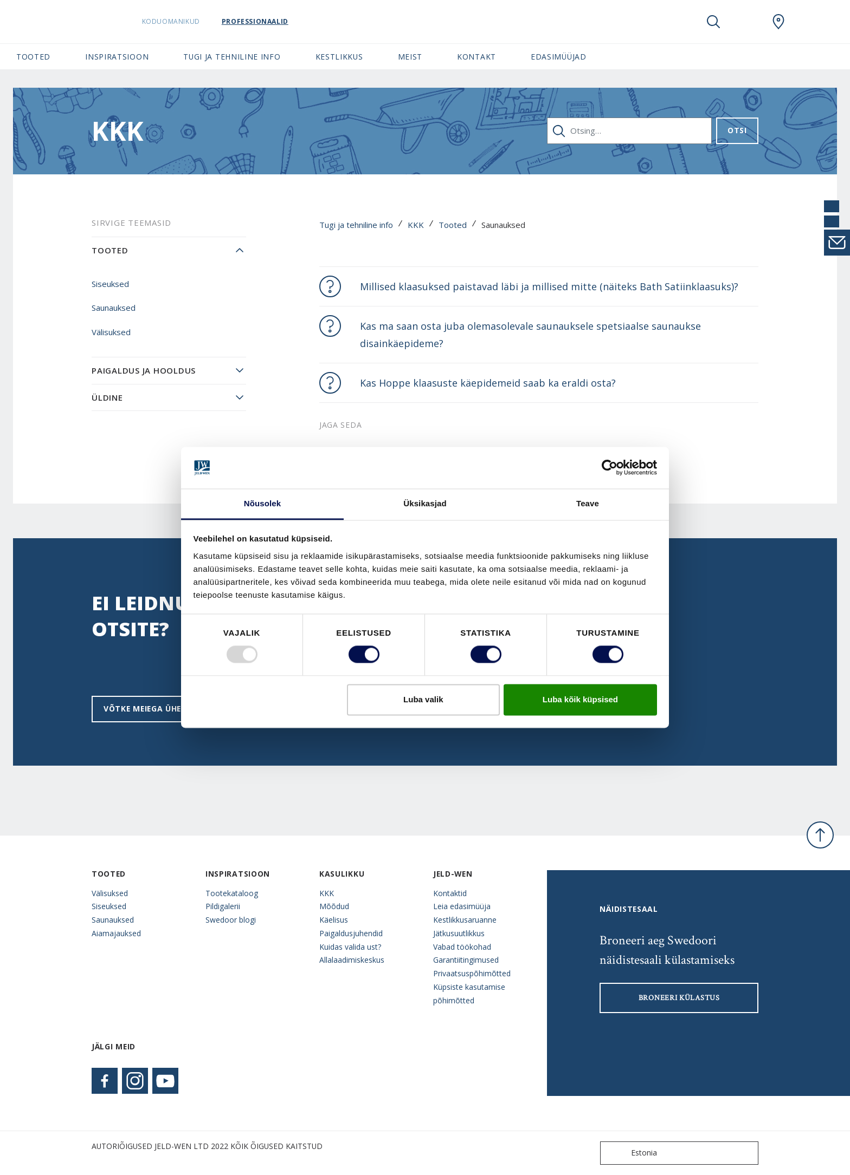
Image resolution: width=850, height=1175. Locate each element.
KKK (416, 224)
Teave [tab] (587, 503)
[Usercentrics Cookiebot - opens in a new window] (609, 468)
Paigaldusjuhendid (351, 933)
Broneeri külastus (679, 998)
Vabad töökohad (462, 947)
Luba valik (423, 699)
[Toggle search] (713, 21)
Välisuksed (111, 332)
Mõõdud (334, 906)
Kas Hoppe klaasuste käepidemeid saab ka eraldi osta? (488, 382)
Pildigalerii (222, 906)
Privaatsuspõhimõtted (472, 973)
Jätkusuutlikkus (459, 933)
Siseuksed (110, 283)
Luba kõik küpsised (580, 699)
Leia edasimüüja (462, 906)
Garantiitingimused (466, 960)
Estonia (631, 1153)
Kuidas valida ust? (350, 947)
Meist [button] (410, 56)
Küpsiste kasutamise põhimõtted (469, 994)
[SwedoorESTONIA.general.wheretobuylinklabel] (778, 21)
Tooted (453, 224)
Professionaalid (275, 21)
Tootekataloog (231, 893)
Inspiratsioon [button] (117, 56)
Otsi (737, 130)
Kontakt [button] (476, 56)
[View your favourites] (746, 21)
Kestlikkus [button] (339, 56)
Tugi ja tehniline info (356, 224)
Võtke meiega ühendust (157, 708)
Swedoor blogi (230, 920)
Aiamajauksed (116, 933)
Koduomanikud (192, 21)
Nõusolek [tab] (262, 503)
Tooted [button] (33, 56)
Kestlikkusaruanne (465, 920)
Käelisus (333, 920)
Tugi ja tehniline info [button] (231, 56)
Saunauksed (114, 307)
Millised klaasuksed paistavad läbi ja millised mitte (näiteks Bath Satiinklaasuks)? (549, 286)
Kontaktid (450, 893)
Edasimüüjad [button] (559, 56)
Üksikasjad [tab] (424, 503)
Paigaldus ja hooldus (144, 370)
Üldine (107, 397)
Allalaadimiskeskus (351, 960)
